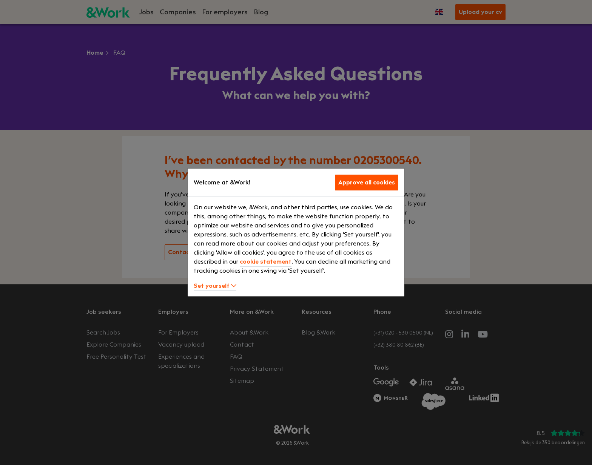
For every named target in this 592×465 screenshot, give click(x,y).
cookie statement (265, 262)
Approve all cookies (366, 183)
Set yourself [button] (215, 286)
